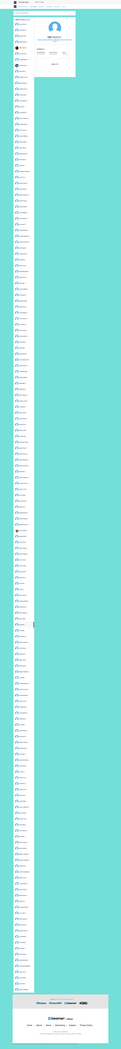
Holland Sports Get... (26, 2)
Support (72, 1025)
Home (29, 1025)
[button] (42, 2)
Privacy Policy (86, 1025)
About (48, 1025)
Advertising (60, 1025)
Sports (39, 1025)
